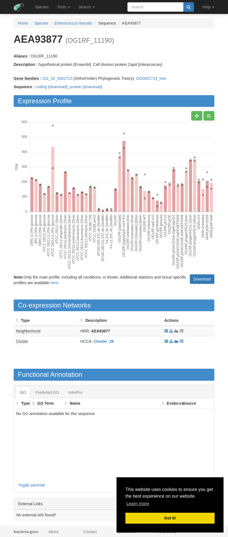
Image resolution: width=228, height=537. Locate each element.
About (53, 531)
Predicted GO (47, 392)
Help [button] (208, 7)
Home (23, 23)
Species (42, 7)
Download (202, 279)
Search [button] (86, 7)
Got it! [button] (170, 518)
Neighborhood (28, 331)
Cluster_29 (104, 341)
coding (41, 87)
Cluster (22, 341)
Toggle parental (31, 485)
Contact (90, 531)
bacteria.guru (26, 531)
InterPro (76, 392)
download (57, 87)
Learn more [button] (137, 503)
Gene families (26, 78)
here (54, 283)
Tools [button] (63, 7)
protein (76, 87)
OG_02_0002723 (57, 78)
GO (23, 392)
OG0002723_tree (151, 78)
